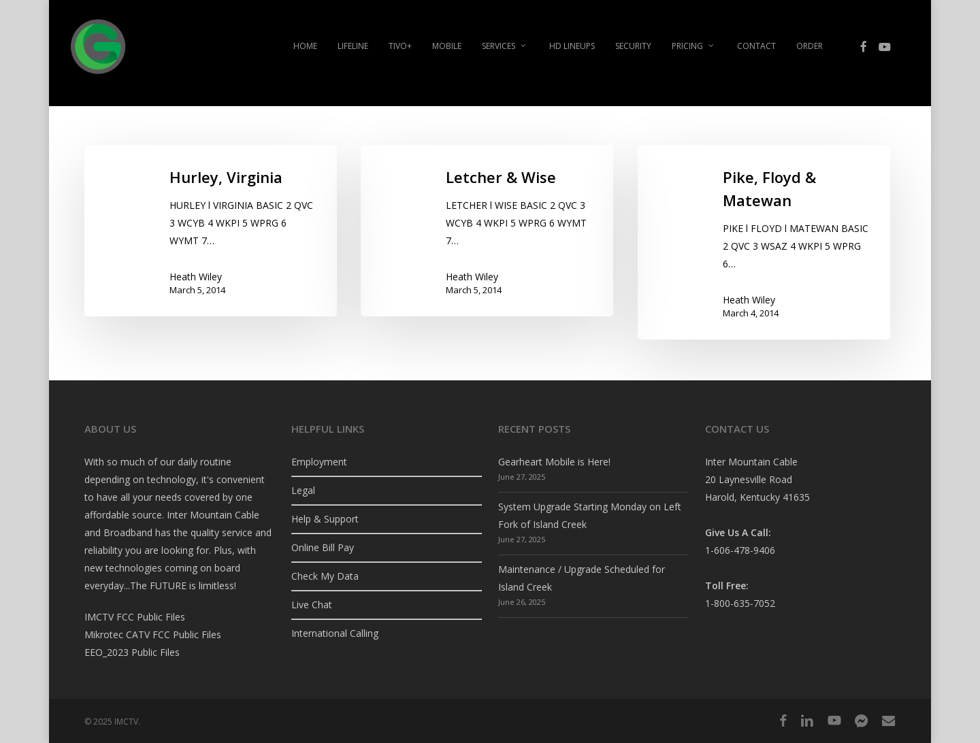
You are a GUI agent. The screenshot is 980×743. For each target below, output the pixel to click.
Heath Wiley (195, 276)
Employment (319, 461)
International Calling (334, 633)
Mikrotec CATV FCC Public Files (152, 634)
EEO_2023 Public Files (132, 652)
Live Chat (311, 604)
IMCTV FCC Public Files (134, 616)
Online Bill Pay (322, 547)
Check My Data (325, 575)
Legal (303, 490)
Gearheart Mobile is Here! (554, 461)
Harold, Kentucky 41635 (757, 497)
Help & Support (325, 518)
